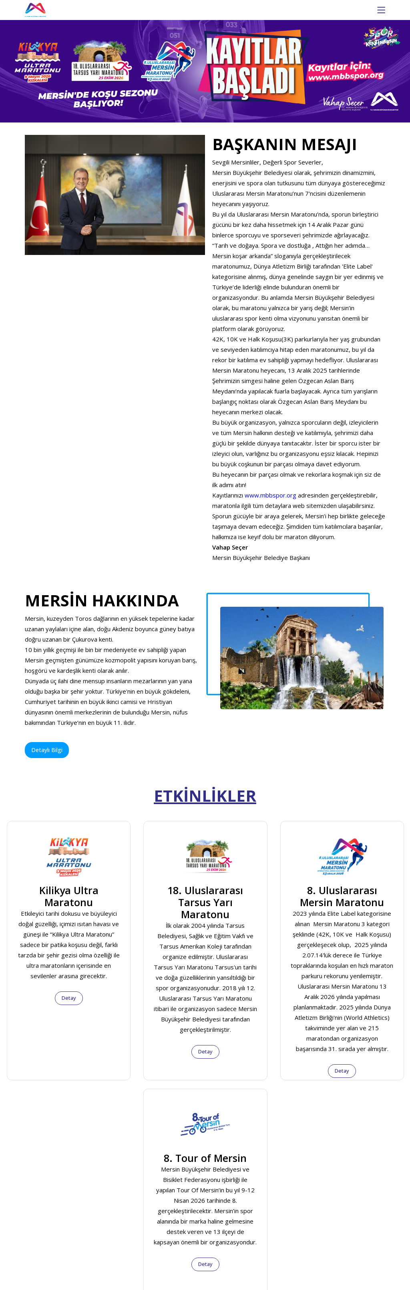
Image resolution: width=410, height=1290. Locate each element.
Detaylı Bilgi (46, 750)
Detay (69, 997)
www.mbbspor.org (270, 495)
